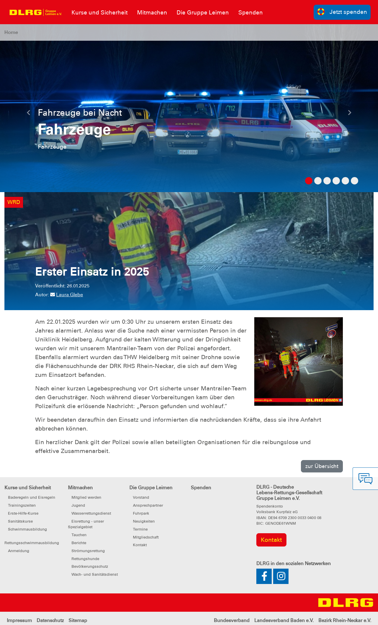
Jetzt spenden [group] (342, 11)
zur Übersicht (321, 466)
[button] (28, 114)
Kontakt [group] (271, 539)
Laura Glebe (66, 294)
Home (11, 32)
